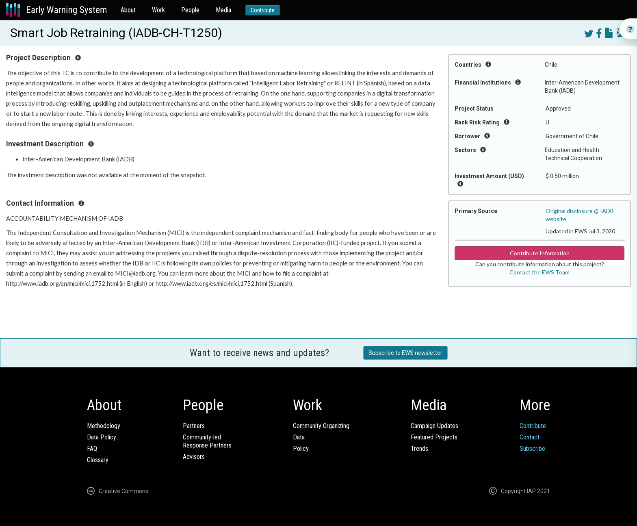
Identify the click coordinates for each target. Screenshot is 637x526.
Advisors (194, 457)
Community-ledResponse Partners (207, 441)
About (128, 10)
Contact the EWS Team (539, 272)
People (190, 10)
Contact (530, 437)
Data (299, 437)
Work (158, 10)
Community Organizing (321, 426)
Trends (419, 448)
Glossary (97, 460)
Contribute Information (540, 253)
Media (223, 10)
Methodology (103, 426)
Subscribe (532, 448)
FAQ (92, 448)
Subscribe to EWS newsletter (405, 353)
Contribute (263, 10)
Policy (301, 448)
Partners (194, 426)
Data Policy (101, 437)
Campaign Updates (434, 426)
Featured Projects (434, 437)
